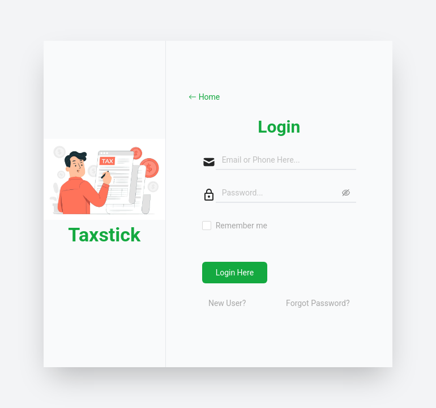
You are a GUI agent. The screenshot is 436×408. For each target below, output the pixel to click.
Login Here (235, 272)
